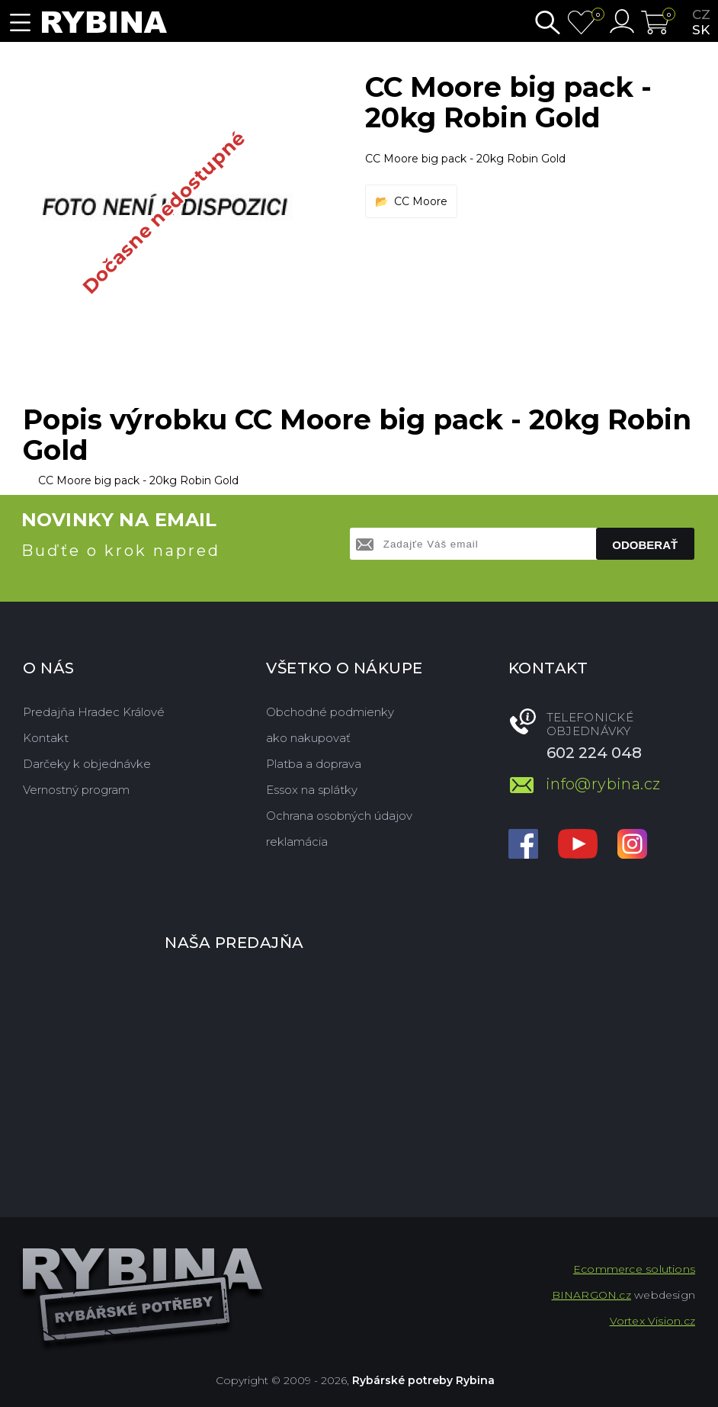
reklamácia (297, 841)
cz (701, 14)
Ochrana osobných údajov (339, 815)
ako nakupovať (308, 738)
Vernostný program (76, 789)
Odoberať (645, 544)
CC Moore (420, 201)
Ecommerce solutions (634, 1269)
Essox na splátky (311, 789)
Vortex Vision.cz (652, 1321)
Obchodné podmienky (330, 712)
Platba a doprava (313, 764)
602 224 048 (594, 752)
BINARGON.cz (591, 1295)
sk (701, 29)
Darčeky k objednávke (87, 764)
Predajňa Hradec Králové (94, 712)
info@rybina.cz (603, 784)
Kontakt (46, 738)
